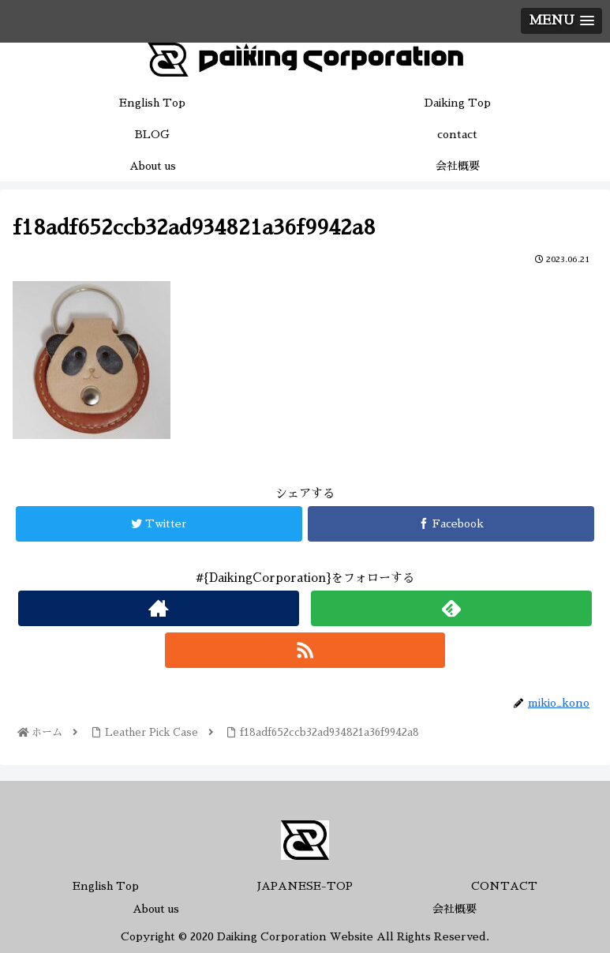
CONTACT (504, 885)
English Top (106, 885)
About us (156, 908)
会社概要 (454, 908)
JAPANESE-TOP (305, 885)
